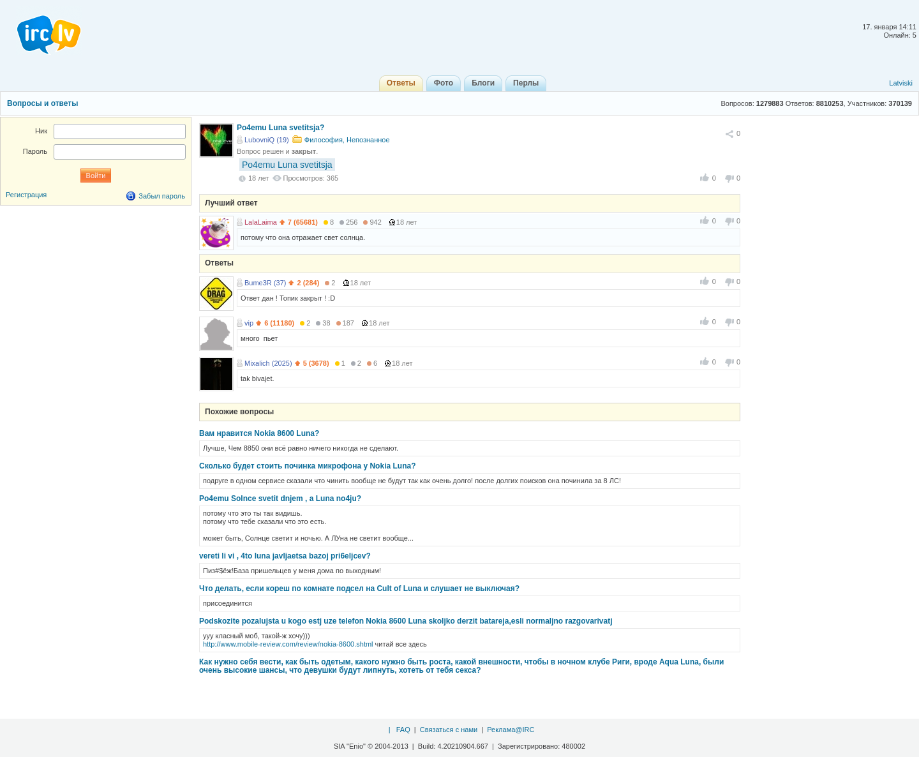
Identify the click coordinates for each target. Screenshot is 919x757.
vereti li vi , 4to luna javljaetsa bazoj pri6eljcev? (285, 555)
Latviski (901, 83)
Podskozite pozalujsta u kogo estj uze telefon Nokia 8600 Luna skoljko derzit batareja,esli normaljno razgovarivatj (406, 621)
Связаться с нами (448, 729)
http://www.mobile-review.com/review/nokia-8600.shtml (288, 644)
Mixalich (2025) (268, 363)
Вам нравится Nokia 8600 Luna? (259, 433)
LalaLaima (260, 222)
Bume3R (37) (265, 283)
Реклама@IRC (510, 729)
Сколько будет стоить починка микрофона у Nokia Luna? (307, 465)
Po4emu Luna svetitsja (287, 165)
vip (248, 323)
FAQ (403, 729)
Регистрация (26, 195)
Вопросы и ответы (42, 103)
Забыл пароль (161, 196)
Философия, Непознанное (347, 140)
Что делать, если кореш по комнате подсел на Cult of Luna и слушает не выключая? (359, 588)
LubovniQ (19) (266, 140)
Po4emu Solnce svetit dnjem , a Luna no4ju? (280, 498)
